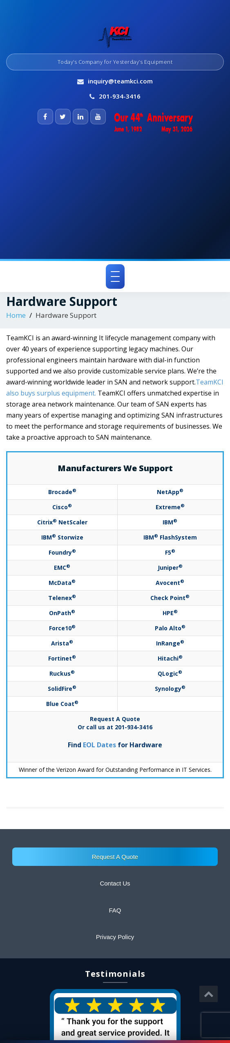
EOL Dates (99, 744)
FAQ (115, 910)
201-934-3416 (120, 96)
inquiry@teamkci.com (120, 81)
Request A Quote (115, 856)
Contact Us (115, 883)
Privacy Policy (115, 936)
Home (16, 315)
